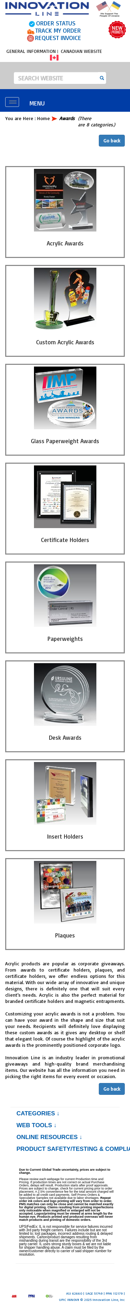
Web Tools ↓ (36, 1125)
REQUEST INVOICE (58, 37)
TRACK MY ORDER (58, 30)
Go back (111, 140)
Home (43, 118)
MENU (37, 103)
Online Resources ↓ (49, 1137)
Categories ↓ (37, 1113)
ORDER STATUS (56, 23)
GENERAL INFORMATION (31, 51)
